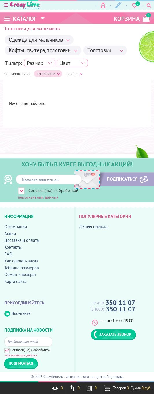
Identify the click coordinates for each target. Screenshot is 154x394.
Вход (103, 5)
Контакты (13, 247)
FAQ (8, 254)
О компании (15, 226)
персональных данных (38, 197)
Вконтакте (17, 314)
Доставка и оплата (21, 240)
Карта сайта (15, 281)
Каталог (20, 19)
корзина (132, 18)
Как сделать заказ (21, 261)
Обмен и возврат (20, 274)
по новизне (48, 74)
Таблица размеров (21, 267)
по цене (73, 73)
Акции (10, 233)
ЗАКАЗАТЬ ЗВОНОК (112, 334)
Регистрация (118, 5)
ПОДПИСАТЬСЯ (121, 179)
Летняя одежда (93, 226)
